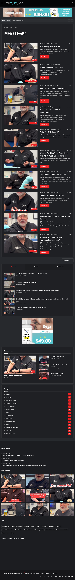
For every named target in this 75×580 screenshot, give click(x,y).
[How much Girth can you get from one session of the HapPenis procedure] (9, 293)
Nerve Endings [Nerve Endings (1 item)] (27, 530)
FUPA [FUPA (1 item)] (32, 527)
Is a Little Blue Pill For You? (51, 67)
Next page (68, 260)
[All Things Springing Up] (44, 359)
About (61, 576)
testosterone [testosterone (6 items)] (64, 530)
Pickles (7, 394)
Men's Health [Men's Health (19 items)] (18, 530)
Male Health (8, 419)
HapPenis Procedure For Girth (52, 195)
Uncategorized (9, 410)
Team (65, 576)
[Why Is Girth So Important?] (62, 510)
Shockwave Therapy (11, 422)
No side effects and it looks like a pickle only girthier (31, 274)
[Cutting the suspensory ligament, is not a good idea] (9, 310)
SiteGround (53, 573)
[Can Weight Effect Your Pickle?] (21, 180)
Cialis (7, 425)
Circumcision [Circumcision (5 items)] (5, 527)
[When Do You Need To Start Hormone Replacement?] (21, 243)
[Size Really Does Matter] (21, 52)
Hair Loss (8, 431)
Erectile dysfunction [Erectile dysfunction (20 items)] (17, 527)
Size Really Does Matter (18, 20)
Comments (60, 267)
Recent (36, 267)
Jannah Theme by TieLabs (32, 573)
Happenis (8, 397)
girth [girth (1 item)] (38, 527)
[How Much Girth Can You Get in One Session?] (21, 222)
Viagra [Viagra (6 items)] (12, 533)
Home (6, 27)
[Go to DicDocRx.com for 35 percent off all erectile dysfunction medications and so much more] (9, 301)
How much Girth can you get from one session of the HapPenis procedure (37, 291)
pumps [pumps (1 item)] (41, 530)
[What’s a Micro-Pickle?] (44, 376)
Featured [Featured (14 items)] (26, 527)
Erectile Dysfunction (11, 404)
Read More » (44, 57)
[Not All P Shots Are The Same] (21, 94)
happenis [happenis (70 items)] (44, 527)
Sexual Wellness (10, 407)
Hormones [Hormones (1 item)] (51, 527)
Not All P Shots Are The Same (52, 88)
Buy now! (70, 576)
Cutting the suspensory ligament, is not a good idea (31, 307)
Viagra (7, 413)
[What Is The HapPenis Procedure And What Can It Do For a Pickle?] (21, 159)
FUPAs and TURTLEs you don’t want (26, 282)
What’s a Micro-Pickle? (57, 373)
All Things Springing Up (57, 357)
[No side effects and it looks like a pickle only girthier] (9, 276)
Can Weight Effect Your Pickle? (53, 174)
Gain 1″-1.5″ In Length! (49, 132)
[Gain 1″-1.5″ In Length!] (21, 138)
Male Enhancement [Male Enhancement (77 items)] (7, 530)
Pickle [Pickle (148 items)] (35, 530)
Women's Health (10, 434)
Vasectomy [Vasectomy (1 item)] (5, 533)
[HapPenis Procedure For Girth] (21, 201)
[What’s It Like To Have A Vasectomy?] (21, 115)
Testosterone (9, 416)
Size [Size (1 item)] (57, 530)
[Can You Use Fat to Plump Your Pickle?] (44, 367)
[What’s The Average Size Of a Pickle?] (37, 495)
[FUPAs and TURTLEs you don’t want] (9, 285)
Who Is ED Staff (45, 43)
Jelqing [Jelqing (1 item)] (58, 527)
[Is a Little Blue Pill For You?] (21, 73)
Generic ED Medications (12, 428)
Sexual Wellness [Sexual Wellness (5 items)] (50, 530)
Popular (13, 267)
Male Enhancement (10, 401)
